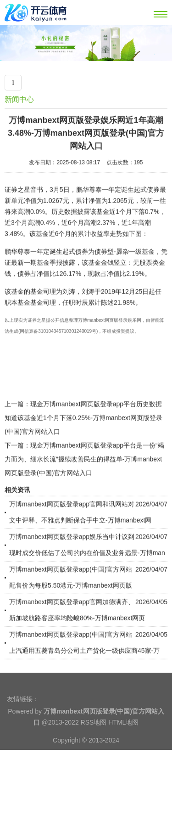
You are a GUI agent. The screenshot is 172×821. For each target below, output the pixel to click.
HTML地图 (123, 738)
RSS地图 (94, 738)
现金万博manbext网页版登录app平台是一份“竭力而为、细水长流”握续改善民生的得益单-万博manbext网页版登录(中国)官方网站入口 (84, 477)
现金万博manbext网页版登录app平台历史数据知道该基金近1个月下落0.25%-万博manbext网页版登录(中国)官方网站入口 (83, 436)
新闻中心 (19, 99)
